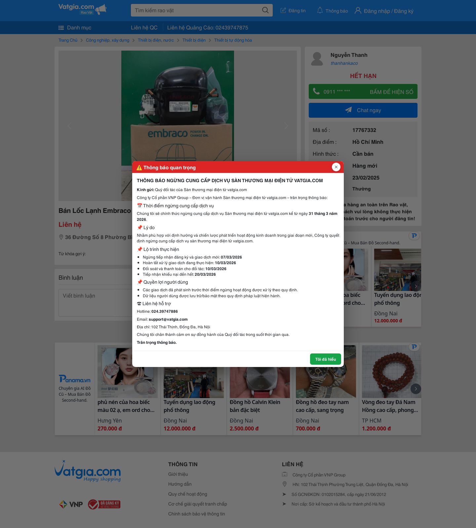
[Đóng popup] (336, 167)
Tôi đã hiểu (325, 359)
